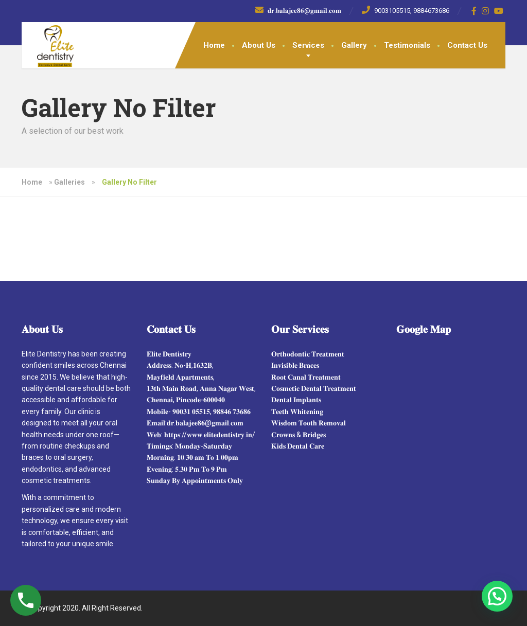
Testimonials (407, 45)
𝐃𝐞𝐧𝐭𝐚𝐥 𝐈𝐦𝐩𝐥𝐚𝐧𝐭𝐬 (296, 400)
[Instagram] (485, 11)
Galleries (69, 182)
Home (214, 45)
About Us (258, 45)
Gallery (354, 45)
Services (308, 45)
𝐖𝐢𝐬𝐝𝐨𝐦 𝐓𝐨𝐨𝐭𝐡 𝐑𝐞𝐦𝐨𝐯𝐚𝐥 (308, 423)
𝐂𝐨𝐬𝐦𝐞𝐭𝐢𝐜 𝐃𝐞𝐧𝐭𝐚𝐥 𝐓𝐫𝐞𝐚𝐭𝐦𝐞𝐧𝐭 (313, 388)
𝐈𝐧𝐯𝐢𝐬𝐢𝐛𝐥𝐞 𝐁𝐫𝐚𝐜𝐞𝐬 (295, 365)
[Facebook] (474, 11)
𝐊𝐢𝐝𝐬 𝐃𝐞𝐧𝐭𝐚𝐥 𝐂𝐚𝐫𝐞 (297, 446)
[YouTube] (499, 11)
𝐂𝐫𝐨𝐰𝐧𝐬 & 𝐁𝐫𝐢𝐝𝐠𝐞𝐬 (298, 435)
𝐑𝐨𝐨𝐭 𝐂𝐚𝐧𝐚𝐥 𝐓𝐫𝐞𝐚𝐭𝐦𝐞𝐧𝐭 (306, 377)
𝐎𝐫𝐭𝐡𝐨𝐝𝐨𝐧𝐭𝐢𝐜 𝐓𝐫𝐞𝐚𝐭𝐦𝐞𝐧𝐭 (307, 354)
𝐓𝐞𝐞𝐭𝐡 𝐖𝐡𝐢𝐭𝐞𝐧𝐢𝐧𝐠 (297, 411)
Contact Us (467, 45)
